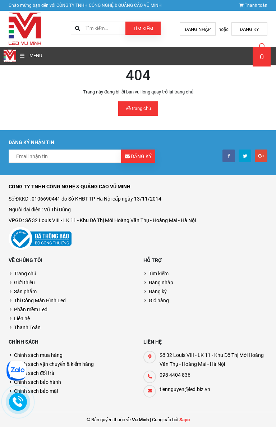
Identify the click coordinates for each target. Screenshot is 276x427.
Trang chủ (25, 273)
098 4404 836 (175, 375)
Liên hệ (22, 318)
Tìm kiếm (143, 28)
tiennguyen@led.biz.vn (185, 389)
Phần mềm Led (30, 309)
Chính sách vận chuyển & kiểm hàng (54, 364)
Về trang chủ (138, 108)
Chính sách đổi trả (34, 373)
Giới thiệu (24, 282)
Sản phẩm (25, 291)
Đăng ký (249, 29)
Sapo (184, 419)
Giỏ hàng (159, 300)
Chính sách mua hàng (38, 355)
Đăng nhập (198, 29)
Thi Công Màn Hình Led (40, 300)
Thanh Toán (27, 327)
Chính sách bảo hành (37, 382)
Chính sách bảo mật (36, 391)
